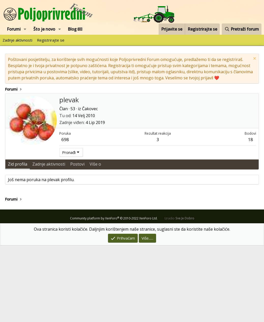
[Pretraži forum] (241, 29)
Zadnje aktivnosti (17, 40)
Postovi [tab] (77, 240)
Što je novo (44, 29)
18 (250, 216)
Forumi (14, 29)
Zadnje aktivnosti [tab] (48, 240)
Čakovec (90, 185)
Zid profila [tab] (17, 240)
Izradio (179, 295)
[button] (25, 29)
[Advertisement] (132, 131)
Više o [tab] (95, 240)
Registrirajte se (50, 40)
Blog (75, 29)
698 (65, 216)
